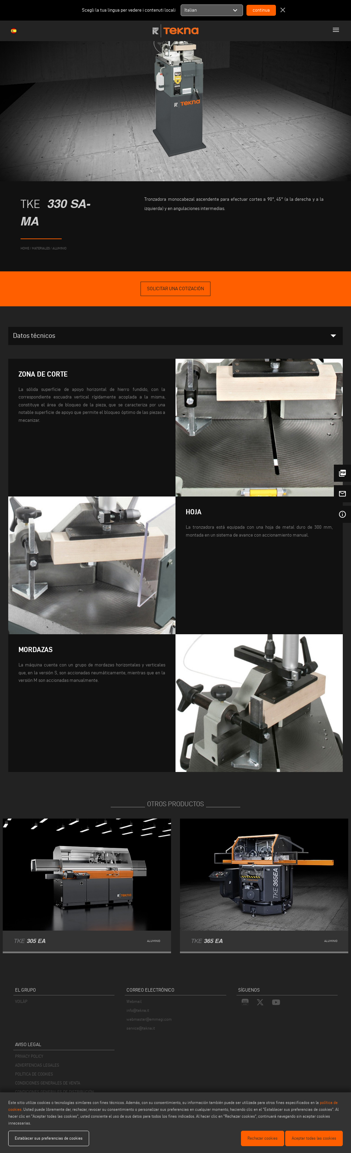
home (25, 248)
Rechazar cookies (262, 1138)
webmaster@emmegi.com (149, 1019)
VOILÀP (21, 1001)
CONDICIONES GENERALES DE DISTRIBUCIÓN (54, 1092)
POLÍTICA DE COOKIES (34, 1074)
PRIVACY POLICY (29, 1056)
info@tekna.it (137, 1010)
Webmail (134, 1001)
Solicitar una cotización (175, 288)
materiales (41, 248)
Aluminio (59, 248)
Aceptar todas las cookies (314, 1138)
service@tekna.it (140, 1028)
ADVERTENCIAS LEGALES (37, 1065)
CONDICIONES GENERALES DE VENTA (47, 1083)
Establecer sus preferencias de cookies (49, 1138)
